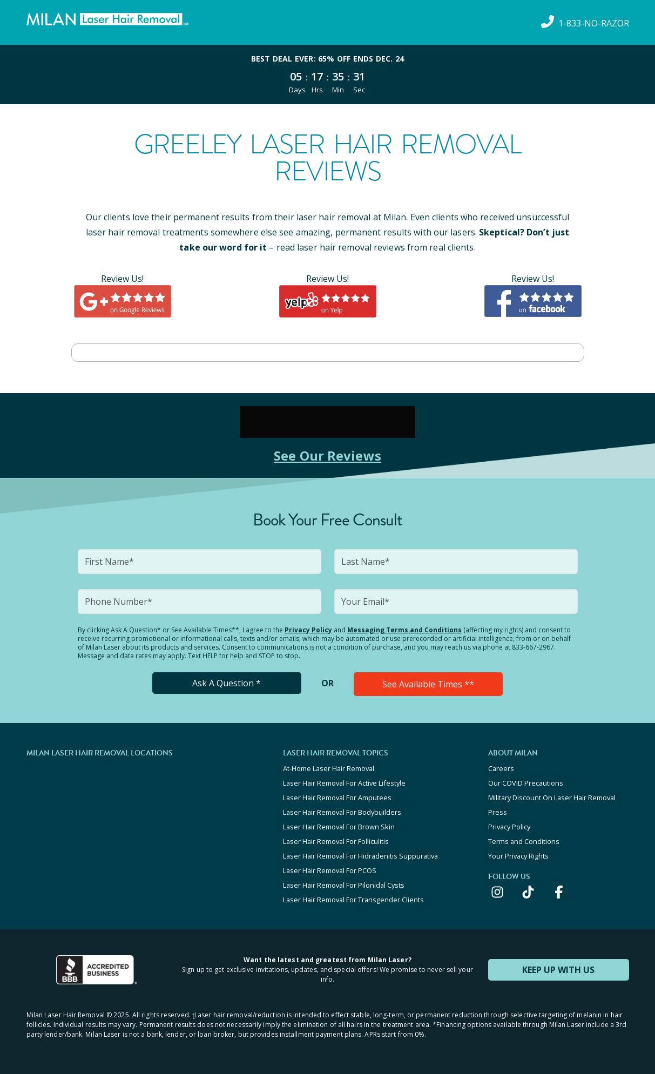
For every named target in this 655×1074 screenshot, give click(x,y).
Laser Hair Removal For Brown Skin (339, 827)
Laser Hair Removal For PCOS (329, 870)
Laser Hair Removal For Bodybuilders (342, 812)
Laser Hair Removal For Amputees (337, 797)
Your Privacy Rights (518, 856)
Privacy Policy (308, 629)
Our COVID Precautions (525, 783)
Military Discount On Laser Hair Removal (552, 797)
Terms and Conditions (523, 841)
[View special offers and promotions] (327, 74)
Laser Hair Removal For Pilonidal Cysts (343, 885)
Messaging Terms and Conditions (404, 629)
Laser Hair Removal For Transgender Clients (353, 899)
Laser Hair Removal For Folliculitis (336, 841)
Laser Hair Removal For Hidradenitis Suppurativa (360, 856)
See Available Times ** (428, 684)
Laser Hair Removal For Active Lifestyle (344, 783)
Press (497, 812)
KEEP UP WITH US (558, 970)
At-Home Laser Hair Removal (328, 768)
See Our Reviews (327, 455)
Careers (501, 768)
